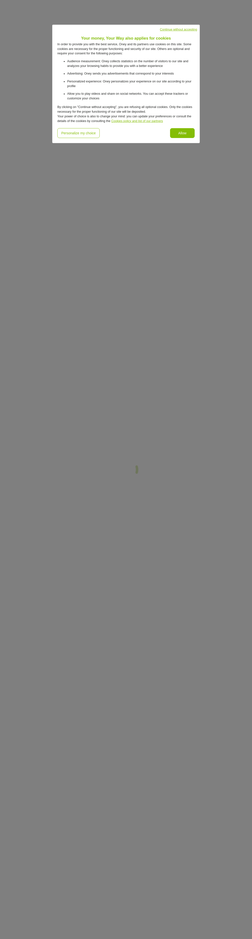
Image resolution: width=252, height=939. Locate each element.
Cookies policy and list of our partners (137, 121)
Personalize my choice (78, 133)
